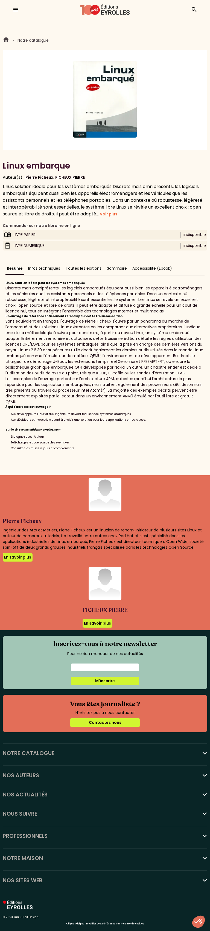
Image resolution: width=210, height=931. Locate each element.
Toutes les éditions (83, 268)
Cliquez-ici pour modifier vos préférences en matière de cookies (105, 923)
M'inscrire (105, 681)
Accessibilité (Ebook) (152, 268)
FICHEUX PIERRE (70, 177)
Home (6, 40)
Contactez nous (105, 722)
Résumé (15, 268)
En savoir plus (17, 557)
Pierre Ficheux (39, 177)
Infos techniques (44, 268)
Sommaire (117, 268)
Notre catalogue (33, 40)
